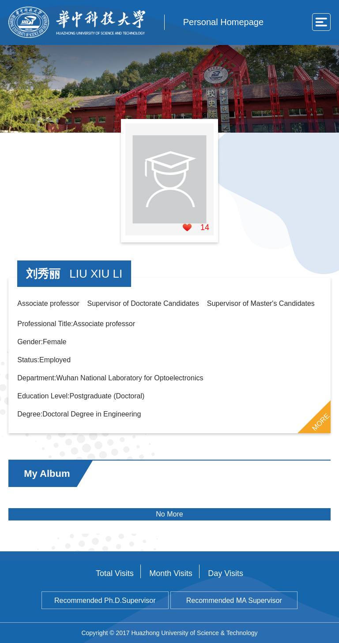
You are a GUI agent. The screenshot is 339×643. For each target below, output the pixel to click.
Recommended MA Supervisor (234, 600)
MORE (320, 422)
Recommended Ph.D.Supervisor (104, 600)
